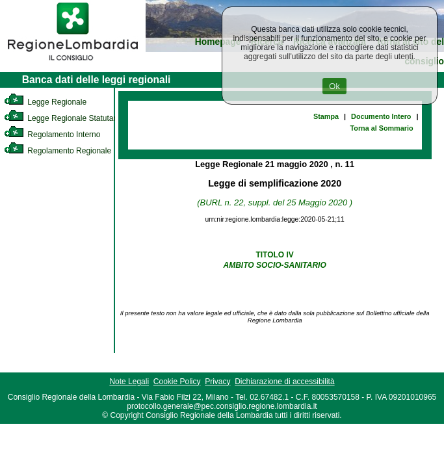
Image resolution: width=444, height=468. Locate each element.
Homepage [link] (218, 42)
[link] (73, 62)
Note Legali (129, 381)
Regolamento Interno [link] (52, 134)
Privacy (217, 381)
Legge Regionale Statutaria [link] (63, 118)
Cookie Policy (177, 381)
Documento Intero (381, 116)
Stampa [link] (326, 116)
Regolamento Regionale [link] (57, 150)
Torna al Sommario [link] (381, 128)
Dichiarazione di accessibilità (284, 381)
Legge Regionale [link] (45, 102)
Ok (334, 86)
